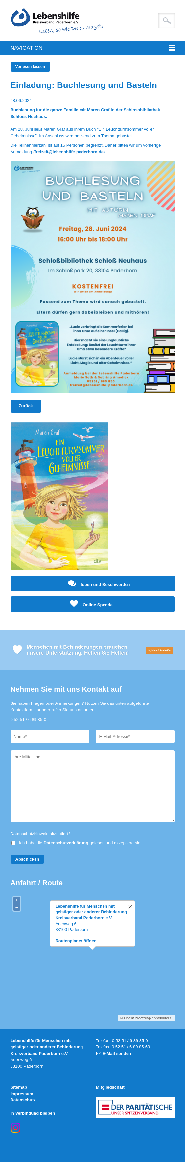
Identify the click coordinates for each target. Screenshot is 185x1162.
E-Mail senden (117, 1053)
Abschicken (27, 859)
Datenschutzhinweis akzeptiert (41, 833)
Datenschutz (23, 1099)
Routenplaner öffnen (76, 940)
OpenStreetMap (137, 1018)
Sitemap (19, 1087)
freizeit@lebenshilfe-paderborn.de (69, 151)
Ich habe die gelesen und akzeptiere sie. (80, 842)
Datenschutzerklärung (65, 842)
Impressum (22, 1093)
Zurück (26, 405)
